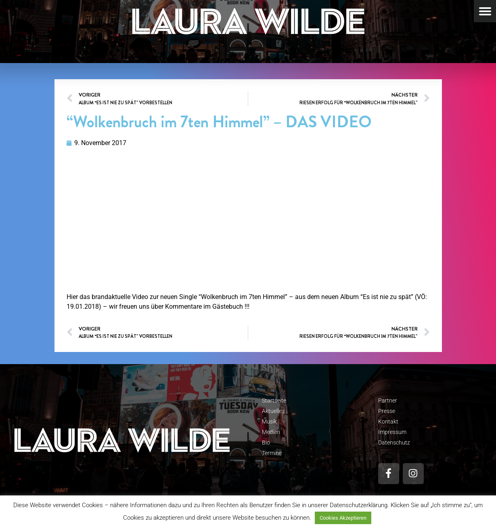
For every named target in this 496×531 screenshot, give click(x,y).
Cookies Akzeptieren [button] (343, 518)
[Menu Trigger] (485, 11)
